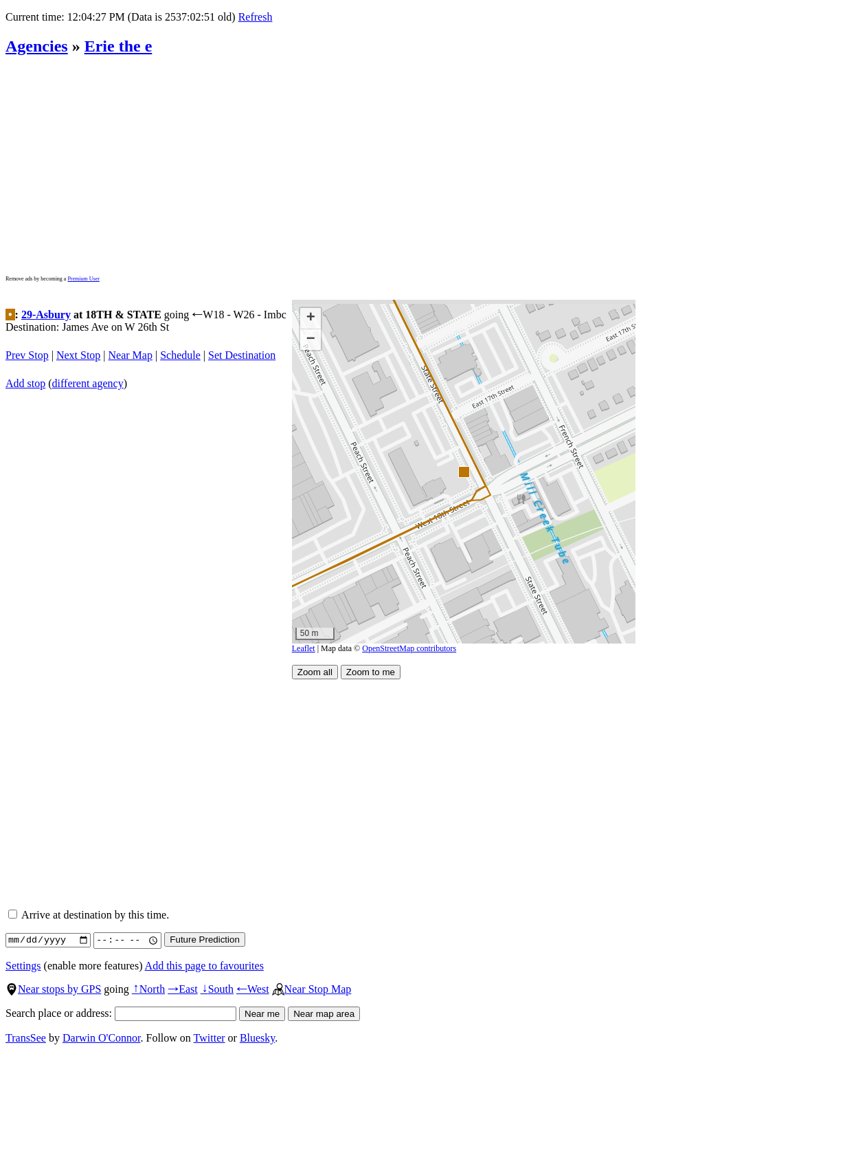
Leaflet (303, 648)
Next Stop (78, 355)
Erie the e (118, 46)
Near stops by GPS (53, 989)
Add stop (25, 383)
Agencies (36, 46)
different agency (88, 383)
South (217, 989)
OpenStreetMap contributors (409, 648)
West (252, 989)
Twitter (209, 1038)
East (183, 989)
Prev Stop (27, 355)
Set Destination (241, 355)
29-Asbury (46, 314)
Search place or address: (120, 1013)
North (148, 989)
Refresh (255, 17)
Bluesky (257, 1038)
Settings (23, 965)
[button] (463, 471)
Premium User (83, 279)
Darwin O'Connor (102, 1038)
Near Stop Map (312, 989)
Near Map (131, 355)
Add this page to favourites (204, 965)
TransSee (25, 1038)
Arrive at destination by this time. (88, 915)
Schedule (180, 355)
